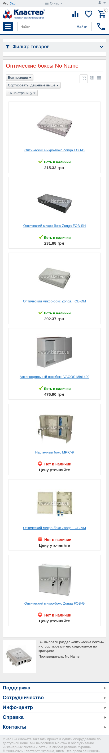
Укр (13, 3)
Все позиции (19, 78)
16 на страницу (22, 93)
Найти (82, 26)
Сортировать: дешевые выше (33, 85)
